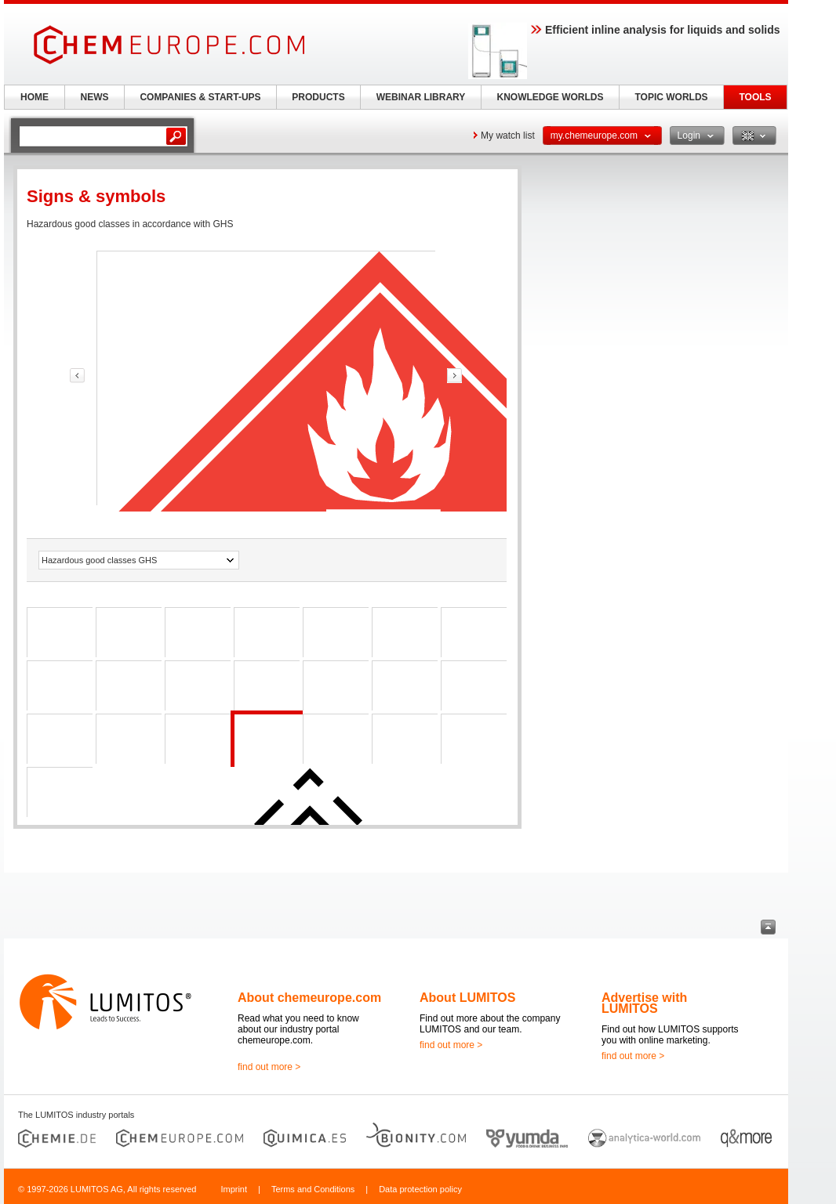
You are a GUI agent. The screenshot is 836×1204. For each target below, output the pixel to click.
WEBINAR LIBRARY (421, 97)
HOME (34, 97)
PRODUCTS (318, 97)
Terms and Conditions (312, 1189)
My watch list (508, 135)
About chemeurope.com (309, 997)
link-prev (77, 375)
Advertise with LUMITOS (644, 1003)
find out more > (269, 1066)
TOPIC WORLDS (670, 97)
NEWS (95, 97)
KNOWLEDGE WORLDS (550, 97)
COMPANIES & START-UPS (200, 97)
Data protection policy (420, 1189)
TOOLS (755, 97)
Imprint (233, 1189)
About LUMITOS (467, 997)
